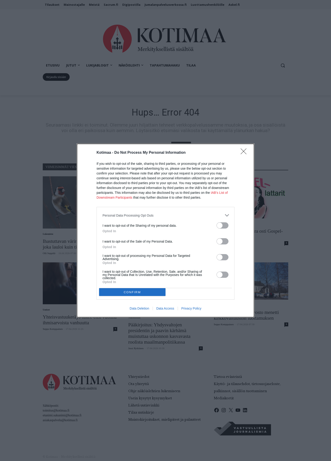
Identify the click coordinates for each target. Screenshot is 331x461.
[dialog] (165, 230)
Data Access (165, 308)
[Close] (245, 152)
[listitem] (165, 215)
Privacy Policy (191, 308)
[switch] (222, 225)
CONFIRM (132, 292)
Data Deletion (139, 308)
